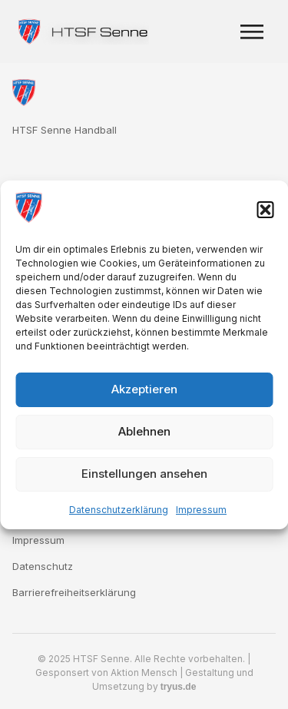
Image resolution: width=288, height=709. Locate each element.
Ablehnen (144, 431)
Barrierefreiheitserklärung (74, 592)
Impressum (201, 509)
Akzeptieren (144, 389)
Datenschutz (42, 566)
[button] (265, 209)
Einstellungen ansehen (144, 473)
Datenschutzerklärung (118, 509)
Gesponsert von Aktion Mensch (106, 672)
